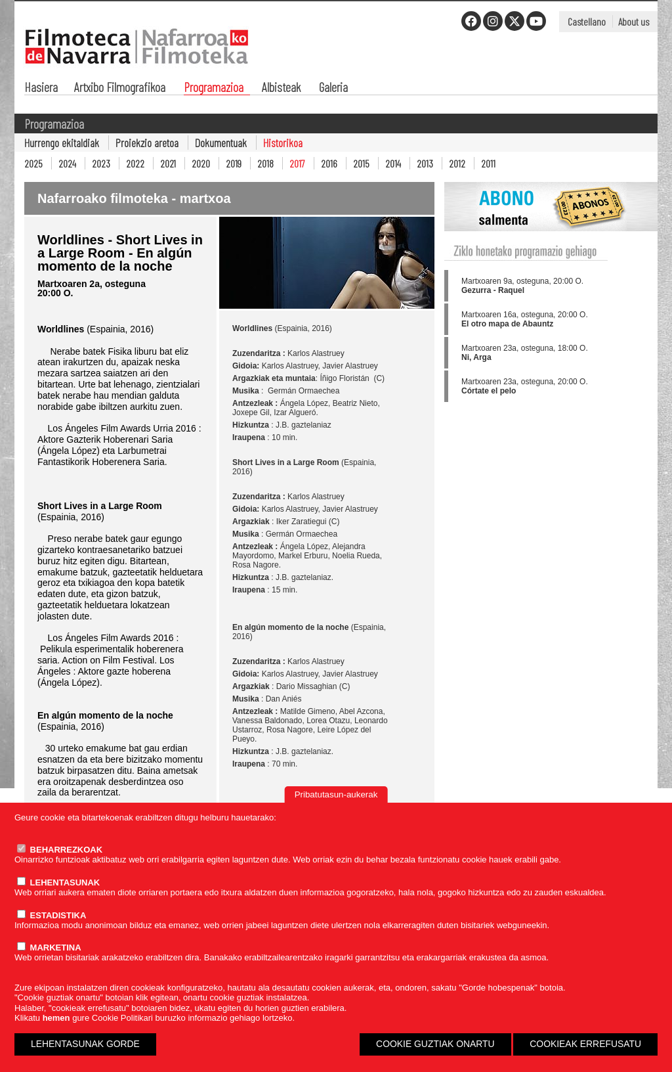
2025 (33, 163)
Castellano (587, 21)
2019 (234, 163)
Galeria (333, 88)
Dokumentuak (221, 142)
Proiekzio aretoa (147, 142)
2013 (425, 163)
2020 (201, 163)
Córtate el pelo (488, 390)
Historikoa (283, 142)
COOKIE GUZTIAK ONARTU (435, 1043)
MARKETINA (49, 947)
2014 (393, 163)
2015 (361, 163)
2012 (457, 163)
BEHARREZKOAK (59, 850)
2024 (67, 163)
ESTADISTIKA (51, 915)
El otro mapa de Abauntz (507, 323)
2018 (265, 163)
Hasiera (41, 88)
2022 (135, 163)
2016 (329, 163)
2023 (101, 163)
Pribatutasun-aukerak (336, 794)
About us (633, 21)
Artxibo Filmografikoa (119, 88)
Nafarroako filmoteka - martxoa (134, 198)
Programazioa (213, 88)
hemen (56, 1018)
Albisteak (281, 88)
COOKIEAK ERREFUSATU (585, 1043)
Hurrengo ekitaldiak (61, 142)
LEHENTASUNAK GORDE (85, 1043)
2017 (297, 163)
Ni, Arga (476, 357)
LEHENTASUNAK (58, 882)
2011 (488, 163)
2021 (168, 163)
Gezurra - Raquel (492, 290)
